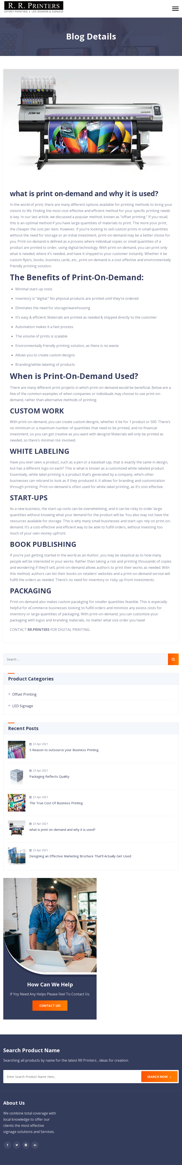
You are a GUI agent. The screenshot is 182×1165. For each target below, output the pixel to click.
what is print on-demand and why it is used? (84, 193)
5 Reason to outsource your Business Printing (64, 750)
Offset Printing (24, 694)
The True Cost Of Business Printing (56, 803)
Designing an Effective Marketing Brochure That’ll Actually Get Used (80, 856)
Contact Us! (49, 1005)
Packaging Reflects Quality (49, 776)
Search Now (159, 1077)
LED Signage (22, 706)
